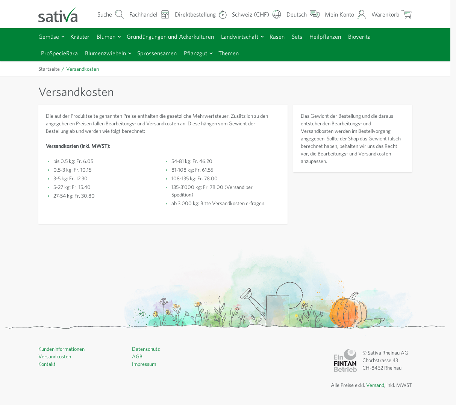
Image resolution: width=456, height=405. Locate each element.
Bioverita (359, 36)
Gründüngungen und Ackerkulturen (170, 36)
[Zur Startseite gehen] (62, 14)
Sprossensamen (157, 53)
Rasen (277, 36)
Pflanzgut (195, 53)
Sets (297, 36)
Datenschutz (146, 349)
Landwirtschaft (239, 36)
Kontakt (47, 364)
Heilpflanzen (325, 36)
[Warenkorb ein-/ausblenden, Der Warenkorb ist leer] (391, 14)
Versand (375, 385)
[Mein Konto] (346, 14)
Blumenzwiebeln (105, 53)
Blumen (106, 36)
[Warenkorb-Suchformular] (111, 14)
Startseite (49, 69)
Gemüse (48, 36)
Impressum (144, 364)
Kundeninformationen (61, 349)
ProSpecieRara (59, 53)
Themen (228, 53)
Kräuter (79, 36)
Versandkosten (54, 356)
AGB (137, 356)
